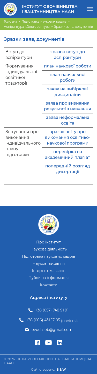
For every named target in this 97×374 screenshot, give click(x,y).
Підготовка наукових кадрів (48, 256)
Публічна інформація (48, 278)
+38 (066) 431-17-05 (43, 320)
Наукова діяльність (49, 249)
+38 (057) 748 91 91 (52, 310)
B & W (61, 369)
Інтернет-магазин (48, 271)
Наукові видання (49, 263)
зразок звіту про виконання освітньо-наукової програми (67, 137)
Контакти (48, 285)
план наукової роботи (67, 66)
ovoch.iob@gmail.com (52, 330)
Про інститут (48, 242)
